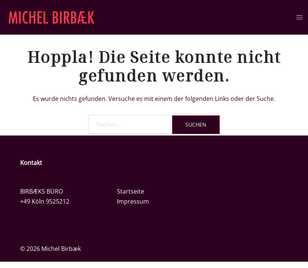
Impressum (133, 201)
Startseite (130, 191)
